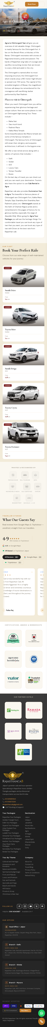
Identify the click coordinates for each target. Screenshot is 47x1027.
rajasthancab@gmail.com (13, 805)
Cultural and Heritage (10, 862)
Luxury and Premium (10, 878)
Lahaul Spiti (29, 839)
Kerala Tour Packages (10, 852)
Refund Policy (30, 875)
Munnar (28, 845)
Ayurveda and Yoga (10, 883)
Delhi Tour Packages (10, 823)
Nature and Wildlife (9, 869)
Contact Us (29, 864)
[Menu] (41, 4)
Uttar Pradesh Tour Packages (9, 829)
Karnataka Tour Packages (12, 849)
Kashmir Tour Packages (11, 841)
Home (4, 17)
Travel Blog (29, 867)
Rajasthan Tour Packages (12, 817)
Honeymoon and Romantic (9, 865)
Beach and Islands (9, 886)
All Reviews (11, 557)
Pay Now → (25, 1010)
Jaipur (27, 817)
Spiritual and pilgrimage (11, 872)
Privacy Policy (30, 870)
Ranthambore (30, 828)
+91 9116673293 (9, 802)
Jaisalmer (28, 823)
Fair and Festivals (9, 880)
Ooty (27, 848)
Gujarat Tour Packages (11, 826)
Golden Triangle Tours (11, 820)
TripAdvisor (13, 562)
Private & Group (8, 891)
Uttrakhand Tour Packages (12, 839)
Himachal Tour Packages (11, 836)
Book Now (32, 4)
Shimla (27, 837)
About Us (28, 862)
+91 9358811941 (9, 799)
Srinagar (28, 834)
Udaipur (28, 820)
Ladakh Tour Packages (11, 833)
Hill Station (7, 889)
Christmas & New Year (11, 894)
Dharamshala (30, 842)
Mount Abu (29, 826)
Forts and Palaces (9, 875)
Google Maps (33, 557)
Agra (27, 831)
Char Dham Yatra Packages (9, 845)
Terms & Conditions (32, 873)
